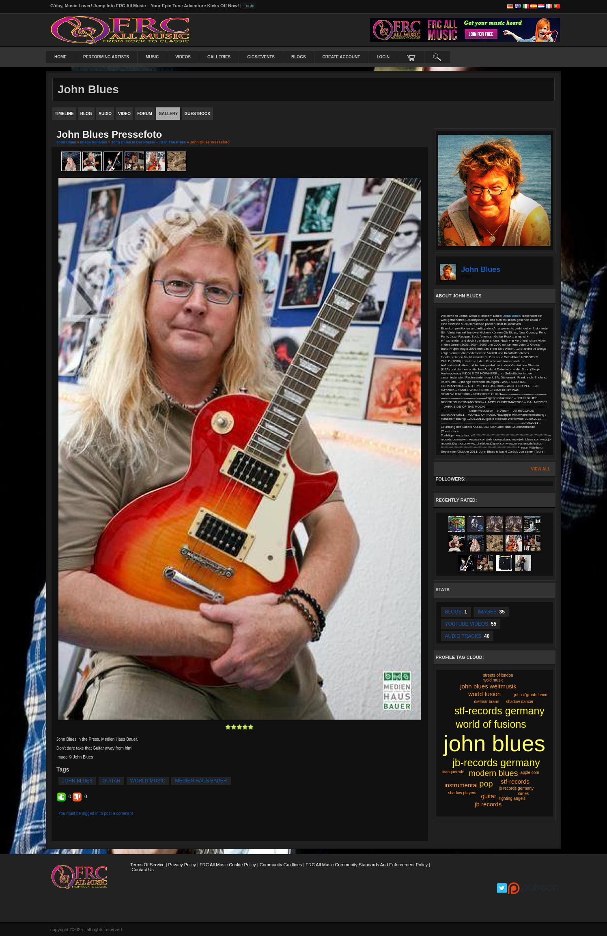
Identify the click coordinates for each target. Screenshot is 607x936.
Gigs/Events (261, 57)
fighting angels (512, 798)
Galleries (218, 57)
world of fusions (491, 724)
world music (148, 781)
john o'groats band (530, 694)
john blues (77, 781)
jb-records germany (496, 762)
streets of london (498, 675)
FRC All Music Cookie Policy (228, 864)
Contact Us (142, 869)
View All (540, 469)
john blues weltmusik (488, 686)
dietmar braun (486, 701)
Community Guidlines (281, 864)
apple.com (530, 772)
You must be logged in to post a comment (95, 813)
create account (341, 57)
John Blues (66, 142)
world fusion (484, 693)
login (383, 57)
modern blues (493, 773)
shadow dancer (520, 701)
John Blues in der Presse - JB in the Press (148, 142)
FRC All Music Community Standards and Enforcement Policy (367, 864)
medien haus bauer (201, 781)
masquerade (453, 771)
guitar (111, 781)
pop (486, 783)
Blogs (298, 57)
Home (60, 57)
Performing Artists (106, 57)
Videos (183, 57)
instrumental (461, 785)
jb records (488, 804)
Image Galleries (94, 142)
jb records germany (516, 788)
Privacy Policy (182, 864)
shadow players (462, 793)
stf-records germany (499, 710)
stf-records (515, 781)
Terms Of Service (147, 864)
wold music (493, 680)
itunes (523, 793)
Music (152, 57)
